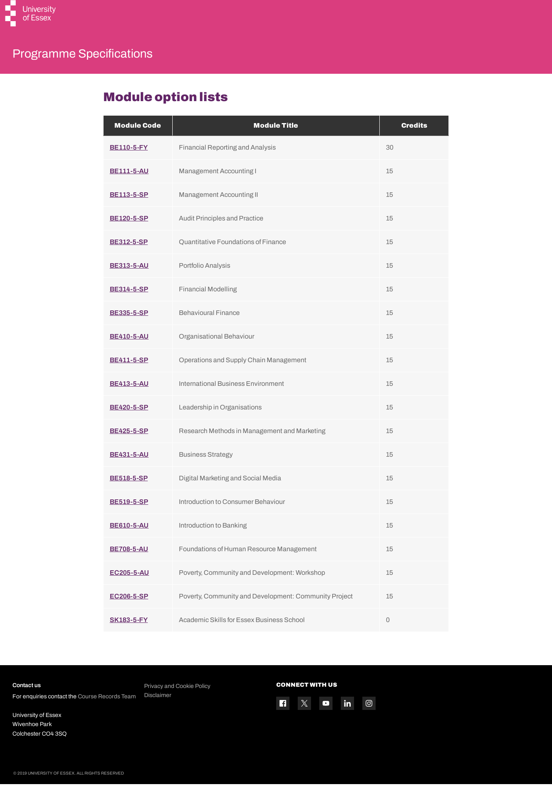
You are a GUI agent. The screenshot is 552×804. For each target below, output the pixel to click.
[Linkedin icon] (347, 723)
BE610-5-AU (129, 544)
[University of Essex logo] (31, 14)
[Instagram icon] (369, 723)
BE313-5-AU (129, 284)
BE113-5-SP (129, 214)
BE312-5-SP (129, 261)
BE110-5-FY (129, 166)
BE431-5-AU (129, 473)
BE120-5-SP (129, 237)
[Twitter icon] (304, 723)
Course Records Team (107, 716)
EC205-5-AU (129, 592)
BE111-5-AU (129, 190)
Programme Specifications (100, 55)
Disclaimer (157, 715)
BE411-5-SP (129, 379)
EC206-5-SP (129, 615)
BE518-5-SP (129, 497)
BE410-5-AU (129, 355)
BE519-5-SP (129, 521)
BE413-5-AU (129, 403)
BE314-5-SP (129, 308)
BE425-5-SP (129, 450)
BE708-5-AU (129, 568)
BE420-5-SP (129, 426)
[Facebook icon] (282, 723)
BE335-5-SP (129, 332)
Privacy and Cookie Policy (177, 705)
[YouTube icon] (326, 723)
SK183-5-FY (129, 639)
